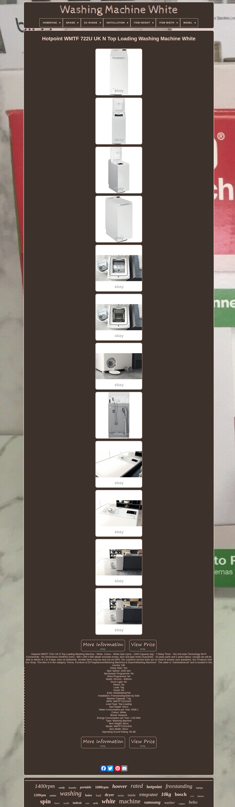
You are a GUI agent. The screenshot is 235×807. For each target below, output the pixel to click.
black (57, 803)
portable (85, 787)
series (53, 795)
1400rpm (45, 786)
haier (88, 795)
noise (121, 795)
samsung (152, 802)
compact (182, 804)
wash (66, 803)
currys (199, 788)
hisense (201, 796)
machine (129, 801)
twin (192, 796)
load (98, 795)
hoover (119, 786)
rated (137, 786)
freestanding (179, 786)
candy (62, 787)
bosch (181, 794)
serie (95, 803)
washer (169, 803)
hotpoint (154, 786)
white (108, 801)
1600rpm (102, 787)
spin (45, 801)
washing (71, 793)
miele (131, 795)
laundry (72, 787)
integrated (148, 794)
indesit (77, 803)
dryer (109, 795)
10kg (166, 794)
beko (193, 802)
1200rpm (40, 795)
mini (87, 803)
